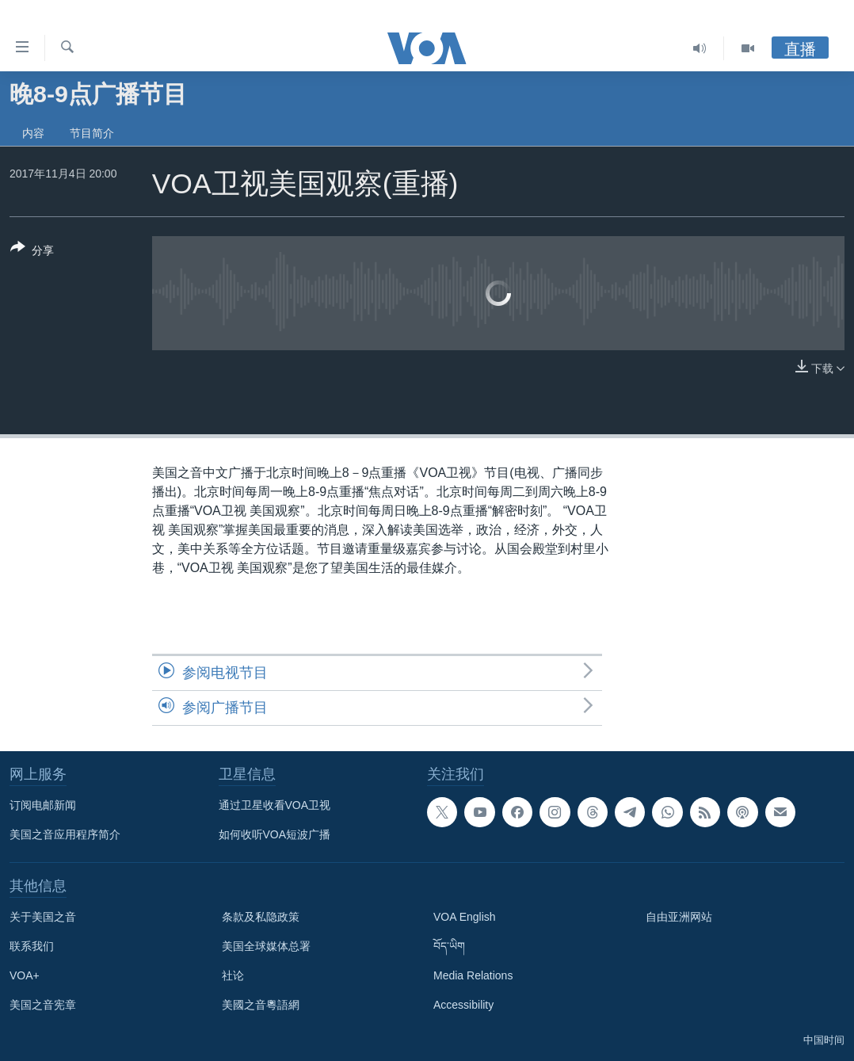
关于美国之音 (43, 916)
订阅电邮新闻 (43, 805)
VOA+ (25, 975)
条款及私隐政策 (260, 916)
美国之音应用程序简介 (65, 834)
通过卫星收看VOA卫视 (275, 805)
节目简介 (92, 133)
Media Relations (473, 975)
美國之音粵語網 (260, 1004)
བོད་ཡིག (449, 946)
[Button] (32, 252)
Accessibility (463, 1004)
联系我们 (32, 946)
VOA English (464, 916)
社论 (233, 975)
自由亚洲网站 (679, 916)
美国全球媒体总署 (266, 946)
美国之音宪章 (43, 1004)
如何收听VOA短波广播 (275, 834)
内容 (33, 133)
